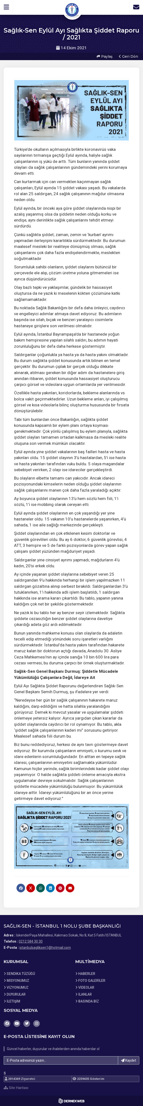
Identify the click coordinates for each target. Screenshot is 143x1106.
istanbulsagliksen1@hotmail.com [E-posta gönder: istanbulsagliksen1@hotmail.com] (45, 948)
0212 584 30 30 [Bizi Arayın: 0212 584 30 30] (31, 941)
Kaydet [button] (128, 1060)
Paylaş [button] (104, 56)
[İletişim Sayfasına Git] (136, 7)
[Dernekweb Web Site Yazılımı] (71, 1101)
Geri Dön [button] (128, 56)
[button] (6, 7)
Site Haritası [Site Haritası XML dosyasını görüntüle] (16, 1088)
